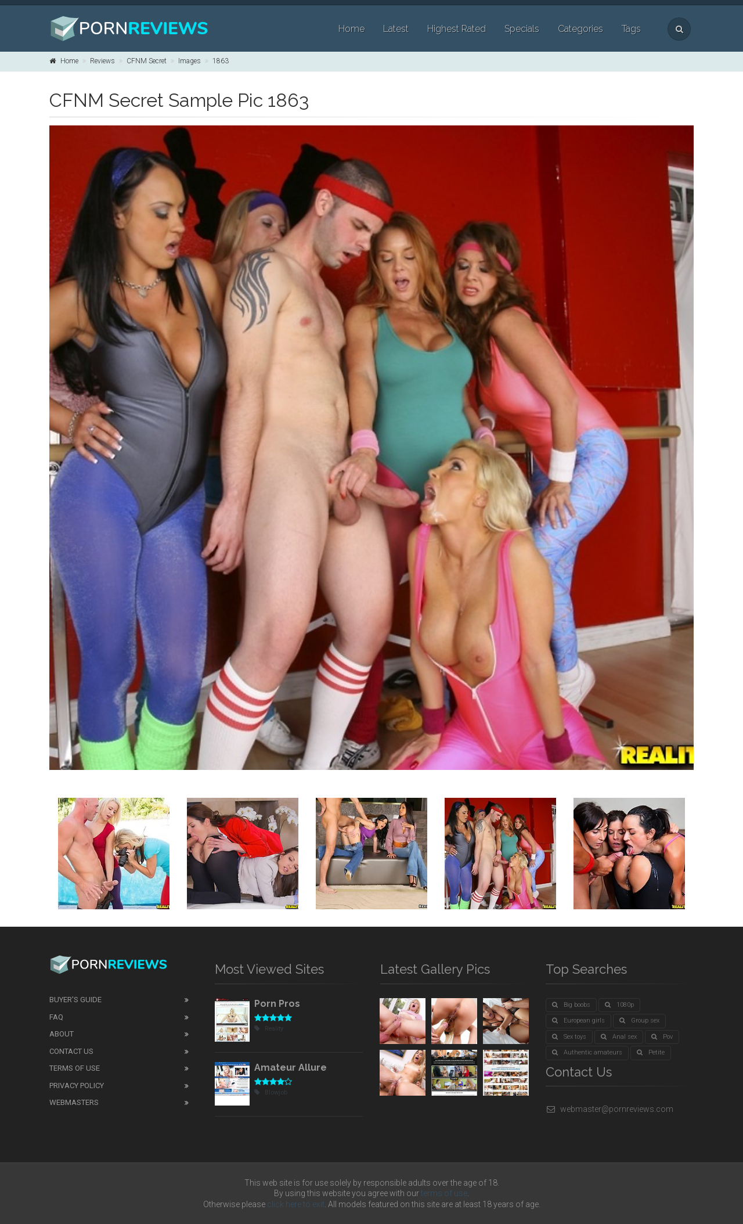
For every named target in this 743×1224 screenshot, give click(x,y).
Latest (396, 28)
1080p (619, 1005)
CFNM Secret (147, 61)
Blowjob (270, 1092)
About (61, 1033)
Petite (651, 1052)
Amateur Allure (290, 1067)
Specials (521, 28)
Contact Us (71, 1051)
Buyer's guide (75, 999)
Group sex (639, 1020)
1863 (220, 61)
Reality (268, 1028)
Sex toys (569, 1037)
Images (189, 61)
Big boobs (571, 1005)
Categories (580, 28)
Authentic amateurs (587, 1052)
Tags (631, 28)
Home (351, 28)
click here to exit (295, 1204)
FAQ (56, 1017)
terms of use (444, 1193)
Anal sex (619, 1037)
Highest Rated (456, 28)
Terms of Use (74, 1068)
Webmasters (74, 1102)
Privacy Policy (76, 1085)
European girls (578, 1020)
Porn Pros (277, 1003)
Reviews (102, 61)
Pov (662, 1037)
